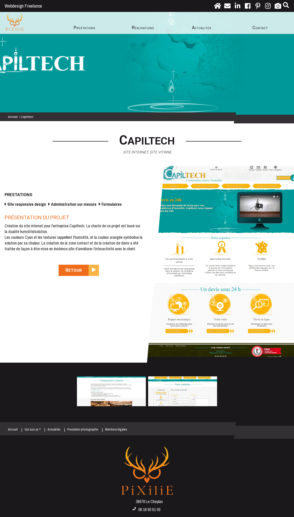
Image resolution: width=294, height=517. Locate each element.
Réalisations (143, 27)
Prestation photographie (82, 429)
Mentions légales (116, 429)
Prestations (84, 27)
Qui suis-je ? (33, 429)
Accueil (13, 117)
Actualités (201, 27)
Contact (260, 27)
